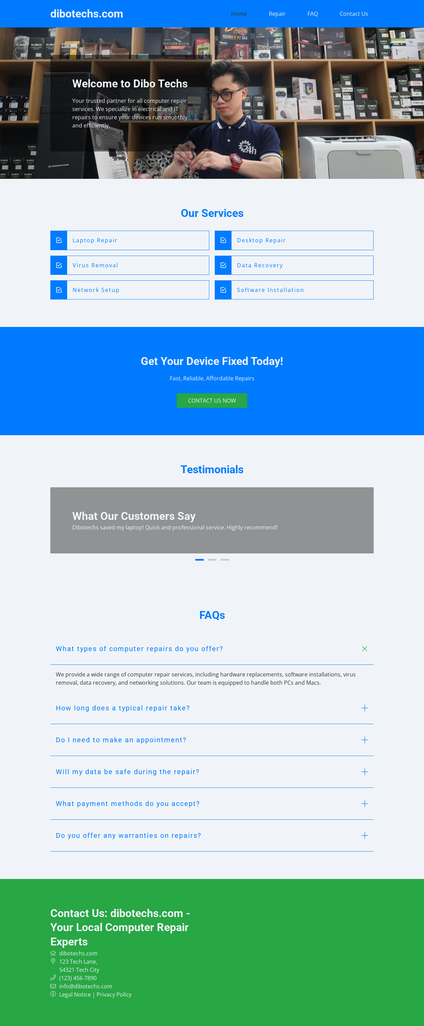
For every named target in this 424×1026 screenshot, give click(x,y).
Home (239, 13)
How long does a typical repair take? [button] (123, 708)
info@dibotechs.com (85, 986)
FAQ (313, 13)
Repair (277, 13)
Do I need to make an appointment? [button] (121, 740)
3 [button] (225, 560)
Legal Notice (75, 994)
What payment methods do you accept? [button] (128, 803)
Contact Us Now (212, 400)
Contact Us (354, 13)
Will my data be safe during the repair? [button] (128, 772)
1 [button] (199, 560)
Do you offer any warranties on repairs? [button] (128, 835)
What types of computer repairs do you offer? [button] (139, 649)
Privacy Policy (114, 994)
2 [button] (212, 560)
